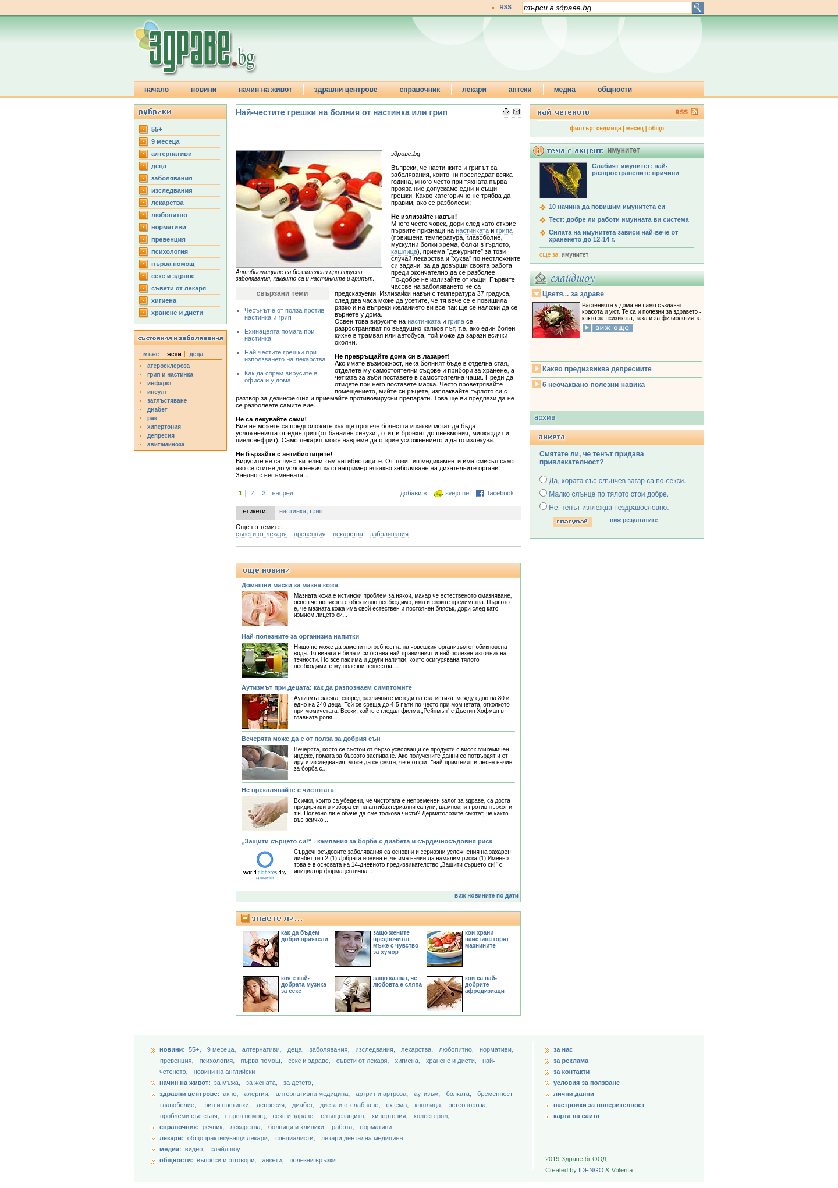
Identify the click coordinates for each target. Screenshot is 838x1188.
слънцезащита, (344, 1115)
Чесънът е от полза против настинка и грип (284, 314)
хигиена (163, 300)
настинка (292, 511)
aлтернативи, (262, 1049)
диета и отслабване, (351, 1104)
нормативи (168, 227)
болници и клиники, (297, 1126)
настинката (472, 230)
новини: (172, 1049)
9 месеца (165, 141)
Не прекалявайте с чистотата (288, 789)
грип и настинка (170, 374)
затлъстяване (167, 401)
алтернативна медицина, (314, 1093)
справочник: (179, 1126)
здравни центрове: (189, 1093)
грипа (504, 230)
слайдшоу (225, 1149)
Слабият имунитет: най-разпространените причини (635, 169)
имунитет (575, 254)
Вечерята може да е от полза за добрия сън (311, 738)
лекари (474, 90)
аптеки (520, 90)
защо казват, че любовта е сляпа (397, 981)
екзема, (398, 1104)
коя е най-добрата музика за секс (303, 984)
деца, (296, 1049)
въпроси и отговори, (226, 1160)
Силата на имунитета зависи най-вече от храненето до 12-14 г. (613, 236)
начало (156, 90)
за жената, (262, 1082)
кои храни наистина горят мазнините (487, 939)
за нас (563, 1049)
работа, (343, 1126)
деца (158, 165)
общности (615, 90)
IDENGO (590, 1169)
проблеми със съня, (190, 1115)
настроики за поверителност (599, 1104)
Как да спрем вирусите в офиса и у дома (280, 377)
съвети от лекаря (178, 288)
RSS (505, 7)
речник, (214, 1126)
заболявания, (330, 1049)
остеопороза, (468, 1104)
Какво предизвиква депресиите (597, 369)
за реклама (570, 1060)
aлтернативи (171, 153)
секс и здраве (173, 275)
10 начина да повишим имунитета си (607, 206)
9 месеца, (222, 1049)
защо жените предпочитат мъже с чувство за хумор (395, 942)
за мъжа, (227, 1082)
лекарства (167, 202)
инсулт (157, 392)
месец (635, 128)
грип (316, 511)
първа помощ (172, 263)
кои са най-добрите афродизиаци (485, 984)
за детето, (298, 1082)
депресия (161, 435)
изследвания (172, 190)
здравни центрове (346, 90)
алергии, (258, 1093)
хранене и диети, (452, 1060)
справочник (420, 90)
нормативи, (496, 1049)
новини (203, 90)
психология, (218, 1060)
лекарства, (418, 1049)
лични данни (573, 1093)
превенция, (178, 1060)
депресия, (272, 1104)
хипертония (164, 427)
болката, (459, 1093)
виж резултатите (634, 520)
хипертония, (391, 1115)
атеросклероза (168, 366)
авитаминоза (165, 444)
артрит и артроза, (383, 1093)
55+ (156, 129)
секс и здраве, (310, 1060)
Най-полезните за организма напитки (300, 636)
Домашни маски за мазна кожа (290, 584)
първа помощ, (262, 1060)
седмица (609, 128)
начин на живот (265, 90)
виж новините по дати (486, 895)
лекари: (171, 1137)
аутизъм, (428, 1093)
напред (283, 493)
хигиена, (408, 1060)
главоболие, (179, 1104)
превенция (168, 239)
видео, (195, 1149)
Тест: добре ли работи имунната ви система (619, 219)
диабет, (304, 1104)
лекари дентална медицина (362, 1137)
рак (152, 418)
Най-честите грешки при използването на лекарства (285, 356)
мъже (151, 354)
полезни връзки (313, 1160)
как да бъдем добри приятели (304, 936)
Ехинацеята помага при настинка (279, 335)
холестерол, (432, 1115)
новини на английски (224, 1071)
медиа (565, 90)
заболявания (172, 178)
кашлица (404, 251)
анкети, (272, 1160)
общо (656, 128)
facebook (501, 493)
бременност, (495, 1093)
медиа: (170, 1149)
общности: (176, 1160)
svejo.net (458, 493)
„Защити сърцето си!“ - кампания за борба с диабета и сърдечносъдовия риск (367, 841)
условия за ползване (586, 1082)
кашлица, (429, 1104)
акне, (231, 1093)
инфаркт (159, 383)
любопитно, (457, 1049)
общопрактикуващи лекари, (228, 1137)
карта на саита (576, 1115)
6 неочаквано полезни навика (593, 385)
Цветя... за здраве (573, 294)
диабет (157, 409)
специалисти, (295, 1137)
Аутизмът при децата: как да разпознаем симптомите (327, 687)
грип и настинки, (227, 1104)
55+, (196, 1049)
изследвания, (376, 1049)
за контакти (571, 1071)
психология (169, 251)
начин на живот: (185, 1082)
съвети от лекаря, (363, 1060)
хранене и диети (177, 312)
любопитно (169, 214)
